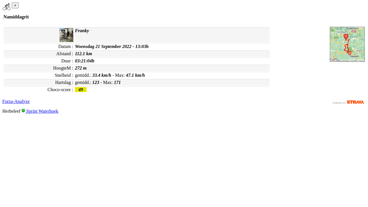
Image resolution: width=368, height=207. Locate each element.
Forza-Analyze (16, 101)
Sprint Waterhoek (40, 111)
